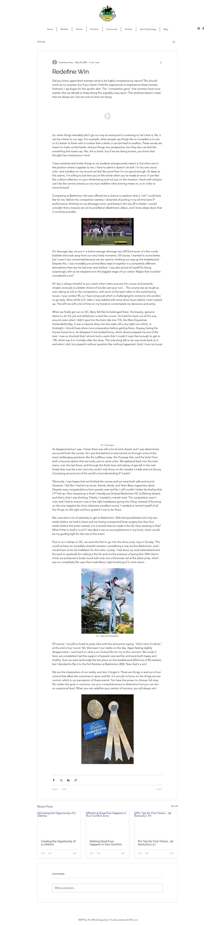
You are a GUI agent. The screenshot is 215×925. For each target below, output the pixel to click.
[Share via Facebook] (53, 780)
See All (174, 806)
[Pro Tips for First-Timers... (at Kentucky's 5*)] (156, 824)
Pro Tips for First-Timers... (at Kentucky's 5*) (155, 843)
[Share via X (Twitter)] (61, 780)
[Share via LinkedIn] (68, 780)
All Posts (41, 41)
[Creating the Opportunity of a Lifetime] (59, 824)
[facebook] (203, 28)
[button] (173, 42)
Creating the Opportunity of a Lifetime (58, 843)
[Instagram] (198, 28)
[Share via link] (75, 780)
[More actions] (161, 62)
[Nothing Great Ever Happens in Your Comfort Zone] (107, 824)
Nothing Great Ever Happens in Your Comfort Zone (105, 843)
